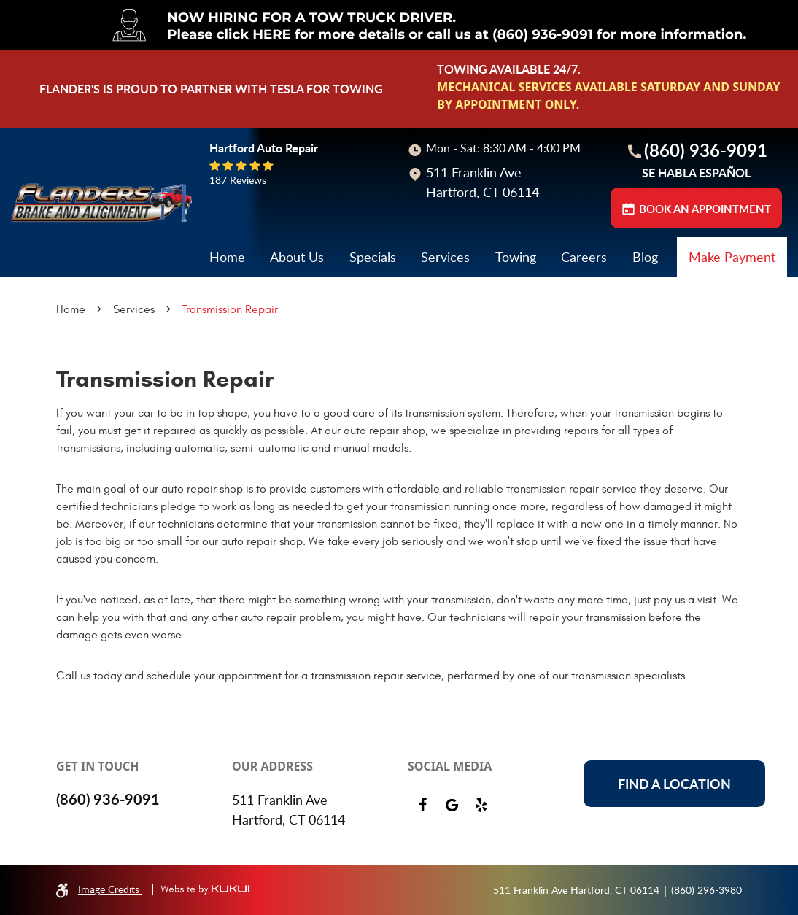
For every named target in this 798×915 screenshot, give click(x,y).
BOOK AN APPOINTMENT (705, 209)
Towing (515, 257)
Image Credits (110, 889)
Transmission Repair (230, 309)
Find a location (674, 783)
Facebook (422, 804)
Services (445, 257)
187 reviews (237, 180)
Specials (372, 257)
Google (451, 804)
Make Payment (732, 257)
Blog (645, 257)
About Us (297, 257)
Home (227, 257)
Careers (584, 257)
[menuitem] (227, 257)
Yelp (480, 804)
